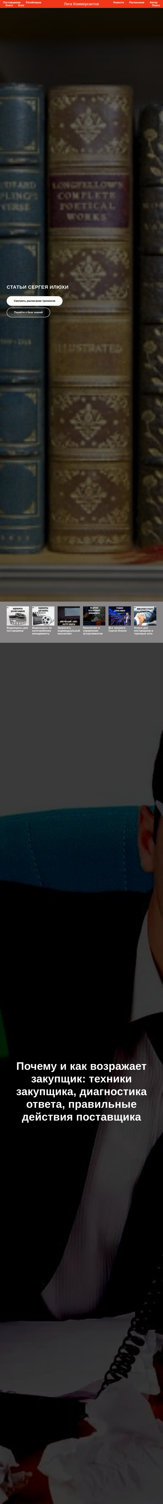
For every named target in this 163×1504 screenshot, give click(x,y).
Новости (118, 2)
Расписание (136, 2)
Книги (9, 5)
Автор (153, 2)
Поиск (156, 5)
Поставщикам (12, 2)
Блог (21, 5)
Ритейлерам (33, 2)
